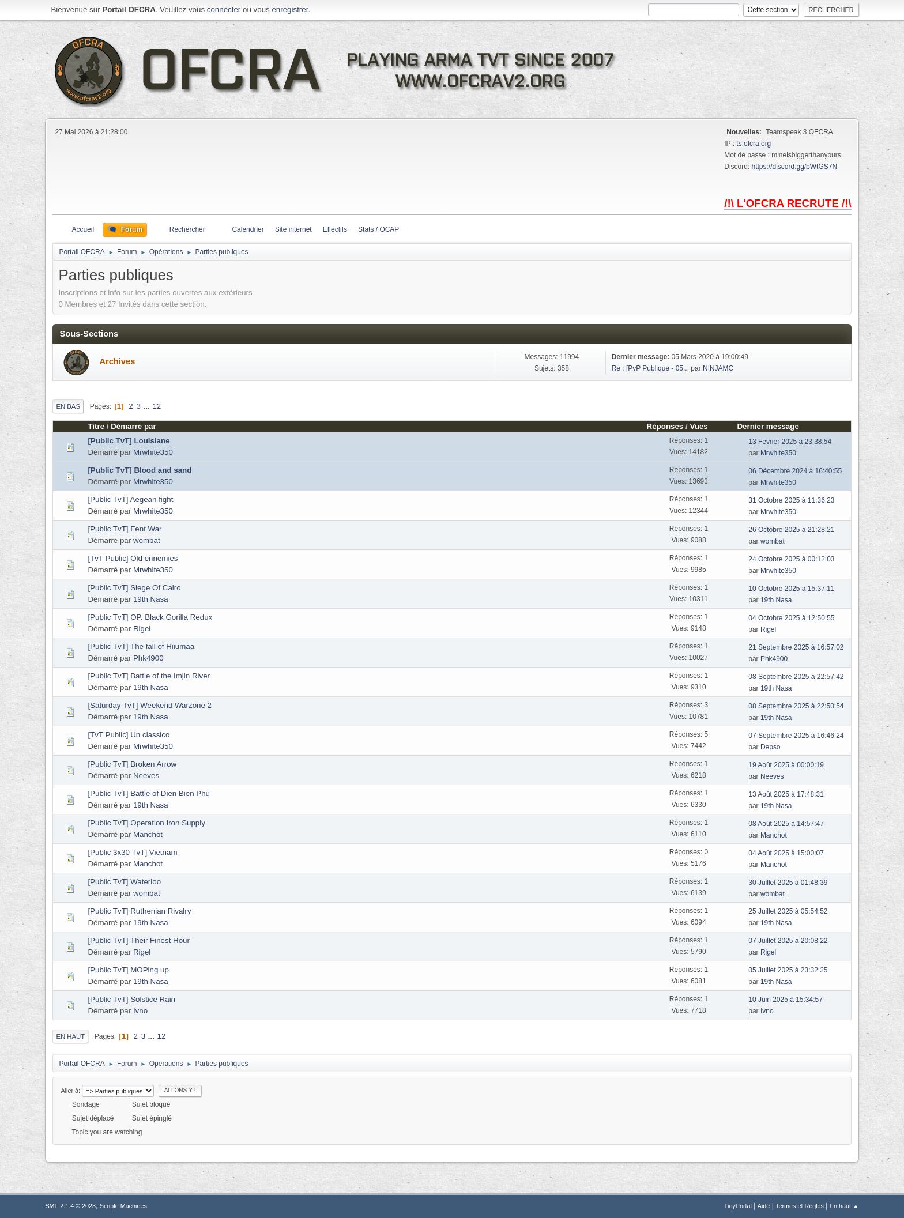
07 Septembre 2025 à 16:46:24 (795, 735)
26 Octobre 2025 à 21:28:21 (791, 530)
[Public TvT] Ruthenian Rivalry (139, 911)
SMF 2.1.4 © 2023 (70, 1205)
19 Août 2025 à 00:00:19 (786, 765)
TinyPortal (738, 1205)
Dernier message (773, 426)
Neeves (146, 775)
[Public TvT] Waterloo (124, 881)
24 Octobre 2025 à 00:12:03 (791, 559)
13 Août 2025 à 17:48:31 (786, 794)
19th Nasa (150, 599)
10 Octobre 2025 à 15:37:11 (791, 589)
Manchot (148, 834)
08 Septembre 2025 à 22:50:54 (795, 706)
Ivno (140, 1010)
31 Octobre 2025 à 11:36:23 (791, 500)
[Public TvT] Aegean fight (130, 499)
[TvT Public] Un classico (129, 734)
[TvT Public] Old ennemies (133, 558)
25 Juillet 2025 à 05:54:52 (787, 911)
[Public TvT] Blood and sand (139, 470)
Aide (764, 1205)
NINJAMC (718, 368)
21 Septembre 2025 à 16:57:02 (795, 647)
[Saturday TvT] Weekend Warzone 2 (150, 705)
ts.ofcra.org (753, 143)
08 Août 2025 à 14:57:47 (786, 824)
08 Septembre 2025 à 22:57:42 (795, 677)
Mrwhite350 (153, 452)
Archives (117, 361)
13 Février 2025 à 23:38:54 (789, 442)
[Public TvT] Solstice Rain (131, 999)
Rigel (141, 628)
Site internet (293, 229)
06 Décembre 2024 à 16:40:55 (795, 471)
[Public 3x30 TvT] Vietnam (132, 852)
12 (156, 406)
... (148, 406)
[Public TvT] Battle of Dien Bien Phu (149, 793)
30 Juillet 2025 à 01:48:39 (787, 882)
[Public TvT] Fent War (124, 529)
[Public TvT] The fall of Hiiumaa (141, 646)
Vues (698, 426)
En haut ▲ (844, 1205)
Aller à (69, 1090)
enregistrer (290, 9)
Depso (770, 747)
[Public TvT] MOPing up (128, 970)
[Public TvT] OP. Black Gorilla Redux (150, 617)
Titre (96, 426)
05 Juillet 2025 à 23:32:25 (787, 970)
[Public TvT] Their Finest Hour (139, 940)
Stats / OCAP (378, 229)
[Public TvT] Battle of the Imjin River (149, 676)
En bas (68, 406)
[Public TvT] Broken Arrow (132, 764)
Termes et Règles (799, 1205)
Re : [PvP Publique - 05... (650, 368)
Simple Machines (123, 1205)
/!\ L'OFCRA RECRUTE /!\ (787, 203)
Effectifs (335, 229)
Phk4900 (148, 658)
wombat (146, 540)
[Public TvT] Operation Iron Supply (146, 823)
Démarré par (133, 426)
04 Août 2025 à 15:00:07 (786, 853)
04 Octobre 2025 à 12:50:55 (791, 618)
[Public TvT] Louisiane (129, 440)
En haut (70, 1036)
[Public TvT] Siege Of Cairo (134, 587)
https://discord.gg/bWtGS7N (795, 167)
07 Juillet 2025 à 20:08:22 (787, 941)
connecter (224, 9)
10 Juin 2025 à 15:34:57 (785, 999)
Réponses (665, 426)
